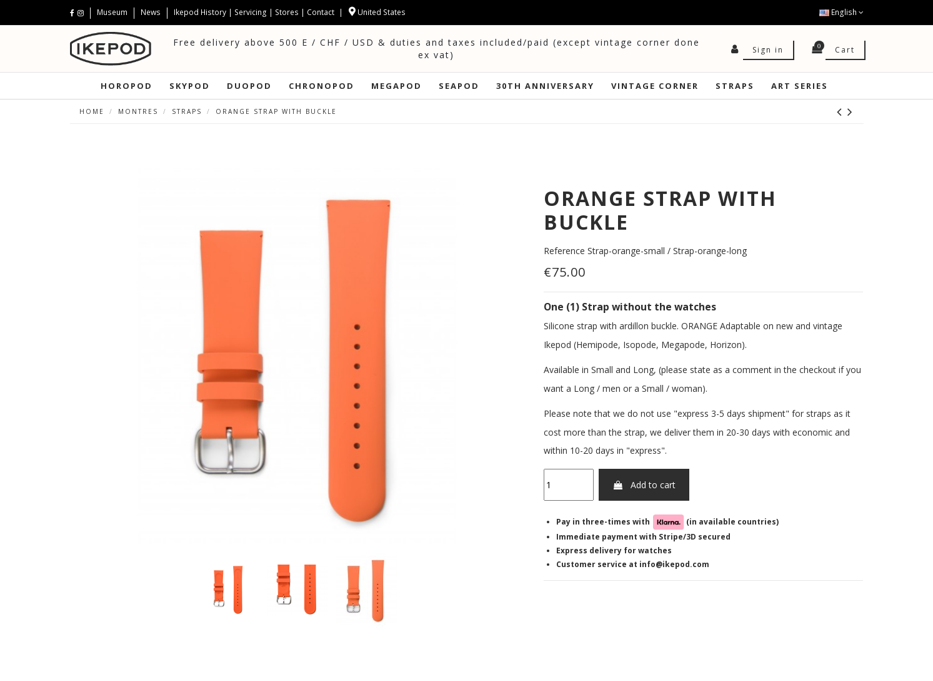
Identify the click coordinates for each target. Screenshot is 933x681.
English (841, 12)
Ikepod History (201, 12)
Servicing (250, 12)
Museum (113, 12)
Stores (287, 12)
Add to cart (644, 485)
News (151, 12)
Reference (564, 251)
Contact (320, 12)
